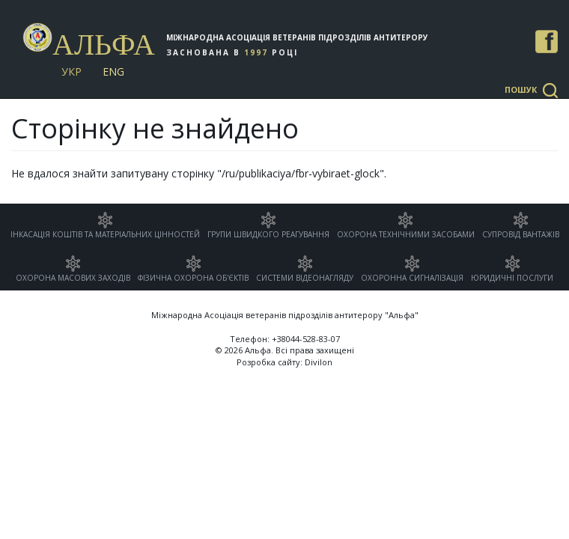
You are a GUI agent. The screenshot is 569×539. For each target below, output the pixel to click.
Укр (71, 71)
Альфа (103, 44)
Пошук (521, 89)
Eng (113, 71)
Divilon (318, 362)
